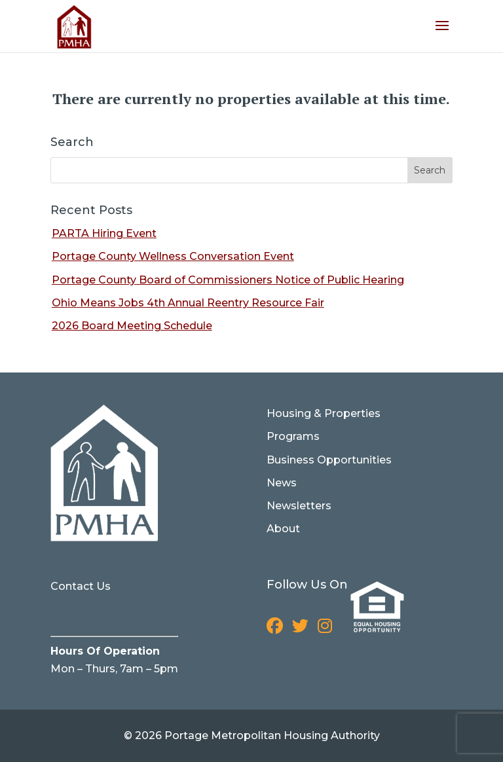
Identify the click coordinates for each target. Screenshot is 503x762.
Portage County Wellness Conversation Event (173, 256)
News (282, 483)
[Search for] (251, 170)
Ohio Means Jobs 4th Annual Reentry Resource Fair (188, 303)
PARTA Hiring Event (104, 233)
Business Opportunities (329, 460)
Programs (293, 436)
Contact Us (80, 586)
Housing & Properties (324, 413)
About (283, 528)
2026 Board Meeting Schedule (132, 325)
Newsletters (299, 505)
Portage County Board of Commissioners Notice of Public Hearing (228, 280)
